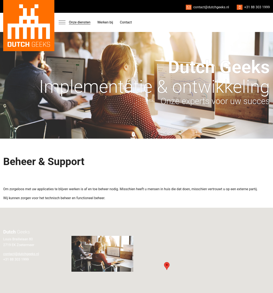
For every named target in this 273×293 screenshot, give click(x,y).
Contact (126, 22)
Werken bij (105, 22)
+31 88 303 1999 (257, 7)
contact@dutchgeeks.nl (211, 7)
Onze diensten (79, 22)
